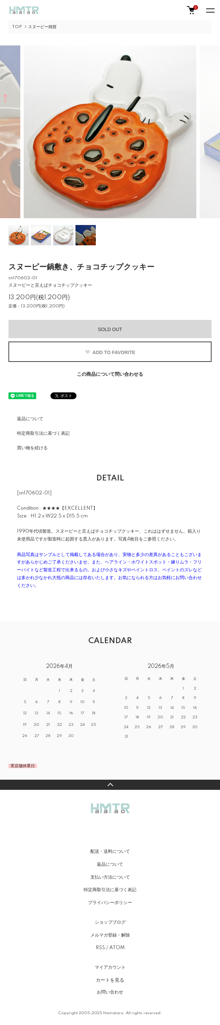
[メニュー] (210, 10)
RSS (100, 947)
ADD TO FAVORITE (110, 352)
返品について (30, 418)
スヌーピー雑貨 (42, 27)
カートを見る (110, 980)
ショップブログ (110, 922)
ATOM (117, 947)
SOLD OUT (110, 329)
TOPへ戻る (110, 785)
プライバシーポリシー (110, 902)
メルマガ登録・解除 (110, 935)
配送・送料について (110, 851)
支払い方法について (110, 877)
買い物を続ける (32, 448)
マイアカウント (110, 967)
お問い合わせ (110, 992)
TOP (17, 27)
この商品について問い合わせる (110, 374)
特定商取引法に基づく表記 (43, 433)
